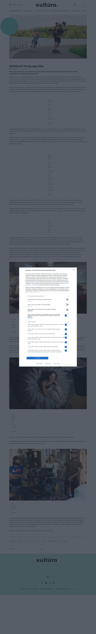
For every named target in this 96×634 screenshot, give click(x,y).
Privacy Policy (56, 364)
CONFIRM (37, 358)
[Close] (74, 270)
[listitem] (48, 296)
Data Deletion (39, 364)
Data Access (48, 364)
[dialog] (48, 317)
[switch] (67, 299)
